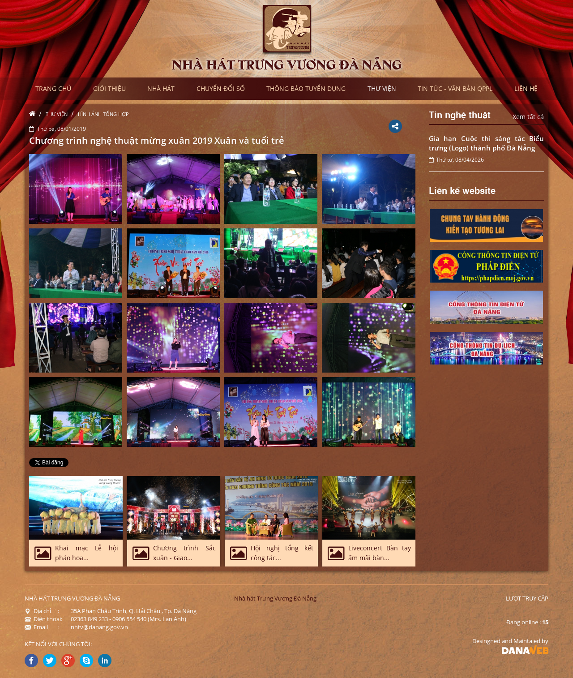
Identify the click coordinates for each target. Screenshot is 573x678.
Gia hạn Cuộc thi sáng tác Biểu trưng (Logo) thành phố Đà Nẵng (486, 143)
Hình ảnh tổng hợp (103, 114)
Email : (42, 627)
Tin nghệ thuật (460, 114)
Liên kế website (462, 190)
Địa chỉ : (42, 611)
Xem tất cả (528, 116)
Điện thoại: (43, 619)
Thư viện (57, 114)
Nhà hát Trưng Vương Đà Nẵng (275, 598)
